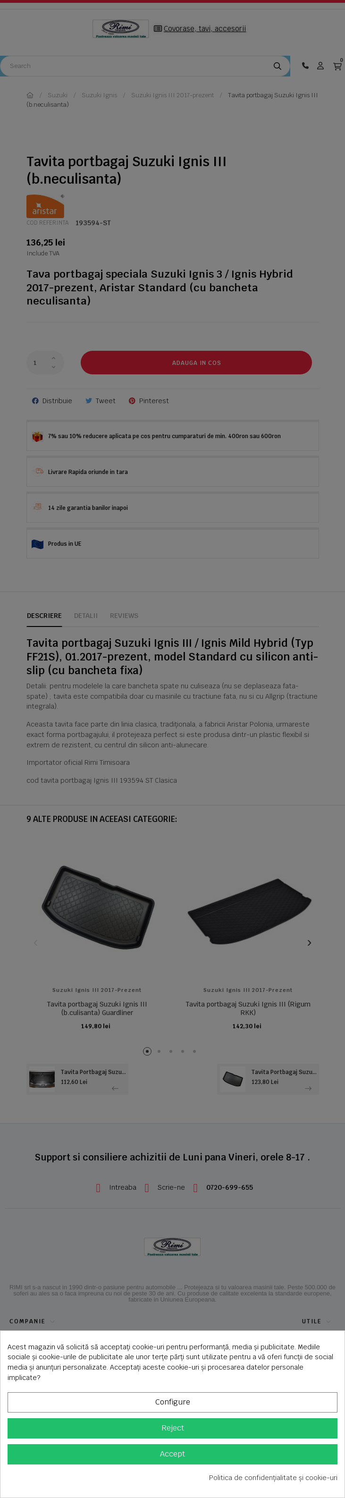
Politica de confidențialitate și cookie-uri (273, 1477)
